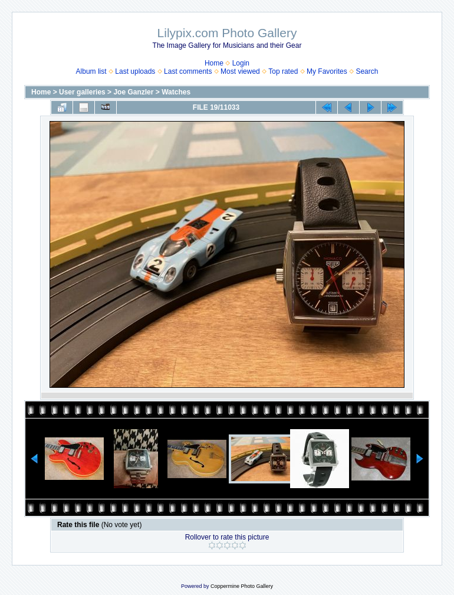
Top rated (283, 71)
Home (214, 63)
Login (240, 63)
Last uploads (135, 71)
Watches (176, 92)
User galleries (82, 92)
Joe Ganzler (133, 92)
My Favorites (327, 71)
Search (367, 71)
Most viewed (240, 71)
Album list (91, 71)
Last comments (188, 71)
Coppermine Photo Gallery (241, 586)
